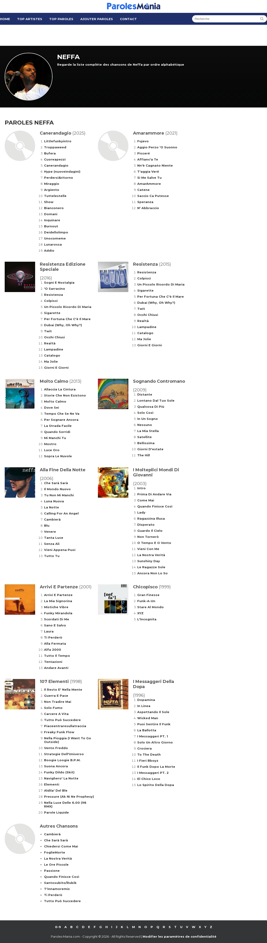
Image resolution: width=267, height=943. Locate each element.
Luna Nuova (54, 501)
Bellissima (146, 443)
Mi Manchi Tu (55, 438)
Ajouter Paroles (96, 19)
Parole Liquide (56, 812)
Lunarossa (53, 244)
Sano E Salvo (55, 625)
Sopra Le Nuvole (58, 456)
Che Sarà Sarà (56, 483)
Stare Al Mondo (150, 607)
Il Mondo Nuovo (57, 489)
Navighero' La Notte (61, 778)
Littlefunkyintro (57, 141)
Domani (50, 214)
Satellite (144, 437)
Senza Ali (51, 544)
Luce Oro (51, 450)
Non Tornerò (148, 537)
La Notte (51, 507)
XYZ (140, 613)
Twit (48, 331)
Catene (143, 190)
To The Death (149, 754)
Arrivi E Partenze (58, 595)
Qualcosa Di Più (150, 406)
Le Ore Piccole (56, 864)
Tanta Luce (53, 537)
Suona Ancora (56, 766)
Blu (46, 525)
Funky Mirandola (58, 613)
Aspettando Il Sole (153, 712)
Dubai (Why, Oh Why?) (63, 325)
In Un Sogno (147, 419)
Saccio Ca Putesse (153, 196)
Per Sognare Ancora (61, 419)
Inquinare (52, 220)
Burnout (51, 226)
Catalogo (52, 355)
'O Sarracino (54, 288)
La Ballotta (146, 730)
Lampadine (53, 349)
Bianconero (54, 208)
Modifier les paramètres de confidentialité (179, 936)
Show (48, 202)
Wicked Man (147, 718)
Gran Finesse (148, 595)
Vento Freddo (56, 748)
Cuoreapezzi (55, 159)
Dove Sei (51, 407)
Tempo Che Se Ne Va (61, 413)
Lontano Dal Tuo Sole (155, 400)
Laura (49, 631)
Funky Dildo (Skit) (59, 772)
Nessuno (144, 425)
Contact (128, 19)
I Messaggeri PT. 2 (153, 773)
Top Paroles (61, 19)
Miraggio (51, 184)
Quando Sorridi (57, 432)
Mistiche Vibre (56, 607)
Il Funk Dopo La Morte (156, 766)
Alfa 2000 (52, 649)
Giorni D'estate (150, 449)
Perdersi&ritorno (58, 177)
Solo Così (145, 412)
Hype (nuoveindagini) (62, 171)
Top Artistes (29, 19)
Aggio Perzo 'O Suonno (157, 147)
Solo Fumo (53, 708)
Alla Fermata (55, 643)
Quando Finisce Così (154, 506)
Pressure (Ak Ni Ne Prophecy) (69, 796)
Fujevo (143, 141)
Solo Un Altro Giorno (155, 742)
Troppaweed (55, 147)
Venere (50, 531)
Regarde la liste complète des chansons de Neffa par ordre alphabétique (120, 64)
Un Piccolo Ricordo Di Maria (67, 307)
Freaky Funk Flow (59, 732)
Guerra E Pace (56, 695)
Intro (141, 488)
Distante (144, 394)
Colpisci (51, 301)
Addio (49, 250)
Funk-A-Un (146, 601)
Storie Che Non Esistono (65, 395)
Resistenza (53, 294)
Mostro (50, 444)
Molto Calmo (55, 401)
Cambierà (52, 519)
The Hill (143, 455)
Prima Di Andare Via (154, 494)
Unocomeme (55, 238)
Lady (141, 512)
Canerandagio (56, 165)
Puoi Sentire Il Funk (154, 724)
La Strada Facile (58, 426)
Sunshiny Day (148, 561)
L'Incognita (146, 619)
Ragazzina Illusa (151, 518)
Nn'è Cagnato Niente (155, 165)
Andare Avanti (56, 668)
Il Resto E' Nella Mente (63, 689)
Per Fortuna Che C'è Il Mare (67, 319)
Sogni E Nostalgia (59, 282)
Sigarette (52, 313)
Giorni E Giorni (56, 367)
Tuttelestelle (55, 196)
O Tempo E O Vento (154, 543)
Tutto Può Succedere (62, 720)
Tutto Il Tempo (57, 655)
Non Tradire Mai (57, 702)
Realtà (50, 343)
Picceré (143, 153)
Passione (52, 870)
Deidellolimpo (56, 232)
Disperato (146, 524)
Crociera (144, 748)
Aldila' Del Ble (55, 790)
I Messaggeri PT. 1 (152, 736)
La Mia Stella (148, 431)
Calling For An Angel (61, 513)
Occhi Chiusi (54, 337)
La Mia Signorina (58, 601)
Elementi (51, 784)
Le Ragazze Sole (151, 567)
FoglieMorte (54, 852)
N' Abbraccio (148, 208)
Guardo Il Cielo (150, 530)
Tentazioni (53, 662)
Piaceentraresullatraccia (65, 726)
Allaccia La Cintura (60, 389)
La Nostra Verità (151, 555)
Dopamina (146, 700)
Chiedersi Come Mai (61, 846)
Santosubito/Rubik (60, 883)
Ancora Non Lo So (152, 573)
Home (5, 19)
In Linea (143, 706)
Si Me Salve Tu (149, 177)
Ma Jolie (51, 361)
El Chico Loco (148, 779)
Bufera (50, 153)
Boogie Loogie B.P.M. (62, 760)
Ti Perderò (53, 637)
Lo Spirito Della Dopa (155, 785)
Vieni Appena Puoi (59, 550)
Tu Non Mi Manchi (59, 495)
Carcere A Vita (56, 714)
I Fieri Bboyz (147, 760)
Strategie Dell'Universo (64, 754)
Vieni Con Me (148, 549)
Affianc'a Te (147, 159)
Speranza (145, 202)
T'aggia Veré (148, 171)
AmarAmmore (149, 184)
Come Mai (145, 500)
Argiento (51, 190)
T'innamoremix (57, 889)
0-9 (58, 927)
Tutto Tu (51, 556)
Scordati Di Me (56, 619)
